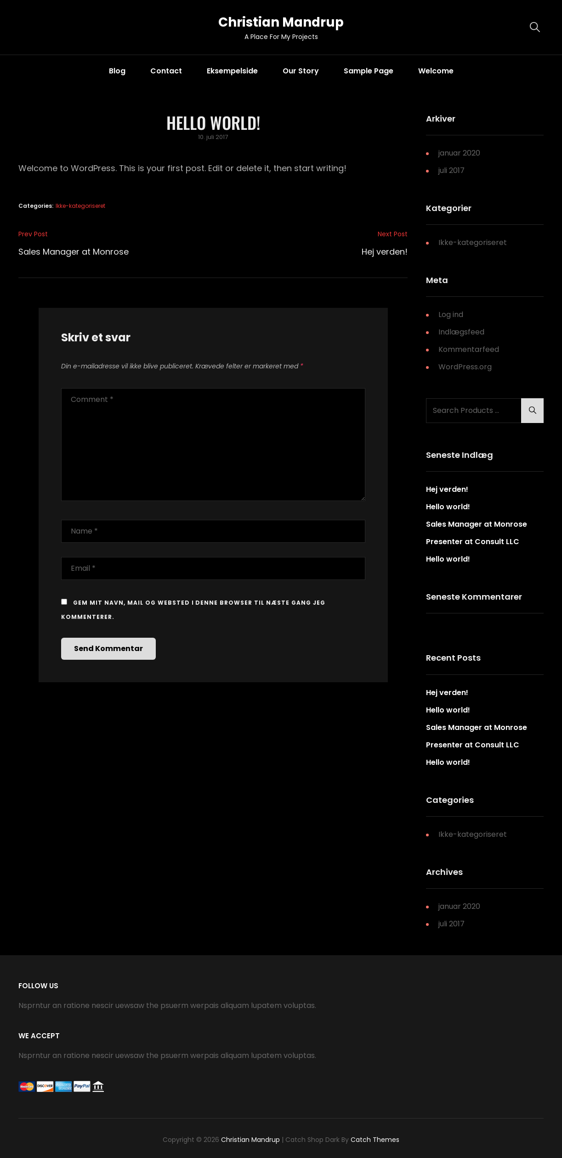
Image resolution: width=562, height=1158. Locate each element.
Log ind (450, 314)
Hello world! (448, 507)
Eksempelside (232, 71)
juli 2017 (451, 170)
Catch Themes (375, 1139)
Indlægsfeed (461, 332)
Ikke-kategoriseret (80, 206)
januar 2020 (459, 153)
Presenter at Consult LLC (472, 542)
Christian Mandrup (281, 22)
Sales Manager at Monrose (476, 524)
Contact (166, 71)
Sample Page (368, 71)
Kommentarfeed (468, 349)
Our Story (301, 71)
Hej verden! (447, 489)
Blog (117, 71)
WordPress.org (465, 367)
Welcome (436, 71)
